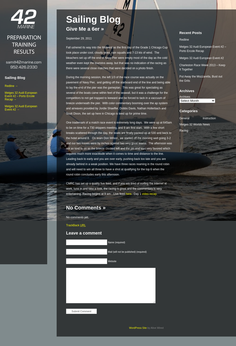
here (128, 194)
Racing (183, 130)
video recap (149, 194)
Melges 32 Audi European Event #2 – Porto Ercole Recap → (21, 96)
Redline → (11, 86)
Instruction (209, 118)
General (184, 118)
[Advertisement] (23, 187)
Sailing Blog (15, 78)
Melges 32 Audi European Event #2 (201, 58)
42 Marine (23, 18)
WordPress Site (138, 327)
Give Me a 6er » (85, 29)
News (206, 124)
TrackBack (76, 225)
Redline (184, 39)
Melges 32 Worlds (190, 124)
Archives (184, 96)
